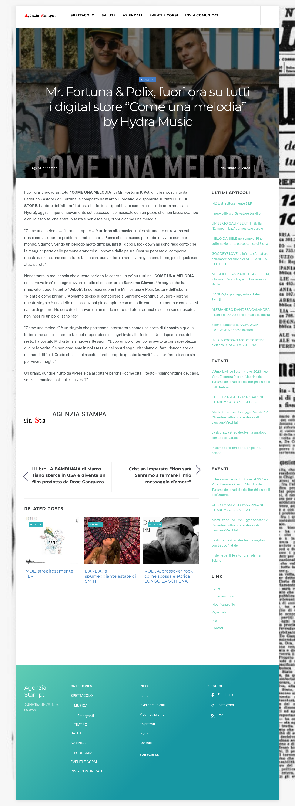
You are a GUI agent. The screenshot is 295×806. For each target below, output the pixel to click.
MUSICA (147, 80)
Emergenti (85, 716)
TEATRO (80, 725)
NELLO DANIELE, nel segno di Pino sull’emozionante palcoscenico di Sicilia (240, 240)
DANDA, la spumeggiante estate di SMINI (110, 576)
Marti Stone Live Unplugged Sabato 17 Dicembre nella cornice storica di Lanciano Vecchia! (240, 417)
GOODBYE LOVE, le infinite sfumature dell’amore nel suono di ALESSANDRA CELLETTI (240, 258)
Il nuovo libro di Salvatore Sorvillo (236, 213)
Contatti (218, 628)
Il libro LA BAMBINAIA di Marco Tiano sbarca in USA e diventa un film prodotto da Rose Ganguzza (68, 475)
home (216, 588)
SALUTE (108, 15)
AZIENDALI (132, 15)
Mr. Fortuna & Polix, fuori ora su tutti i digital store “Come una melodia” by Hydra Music (147, 106)
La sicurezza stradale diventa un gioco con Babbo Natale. (239, 434)
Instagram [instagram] (221, 705)
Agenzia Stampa (44, 168)
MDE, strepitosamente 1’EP (49, 573)
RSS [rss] (216, 715)
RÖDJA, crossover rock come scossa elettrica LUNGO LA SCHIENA (168, 576)
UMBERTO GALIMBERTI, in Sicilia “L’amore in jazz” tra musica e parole (237, 225)
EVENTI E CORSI (163, 15)
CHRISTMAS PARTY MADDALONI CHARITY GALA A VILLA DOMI (237, 399)
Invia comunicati (224, 596)
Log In (216, 620)
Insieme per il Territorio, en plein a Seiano (236, 450)
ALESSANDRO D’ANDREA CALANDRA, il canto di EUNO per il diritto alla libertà (241, 311)
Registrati (219, 612)
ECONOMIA (83, 753)
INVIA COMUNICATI (202, 15)
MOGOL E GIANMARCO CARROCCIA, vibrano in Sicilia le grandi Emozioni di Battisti (241, 279)
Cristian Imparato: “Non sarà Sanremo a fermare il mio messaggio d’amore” (160, 475)
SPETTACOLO (82, 15)
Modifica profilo (223, 604)
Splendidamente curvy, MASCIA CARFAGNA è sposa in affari (235, 327)
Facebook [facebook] (220, 695)
